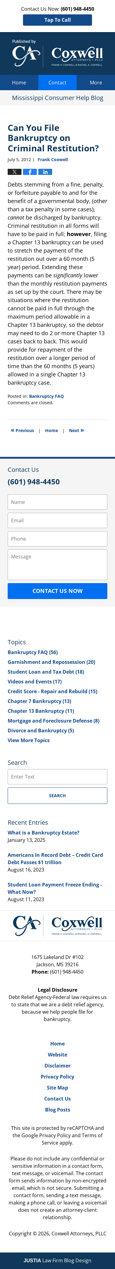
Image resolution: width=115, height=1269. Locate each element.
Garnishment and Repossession (51, 662)
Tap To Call (57, 20)
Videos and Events (35, 681)
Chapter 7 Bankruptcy (39, 701)
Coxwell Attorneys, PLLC (79, 1233)
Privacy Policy (57, 1076)
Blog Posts (57, 1109)
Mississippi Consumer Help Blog (57, 53)
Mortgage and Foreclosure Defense (53, 720)
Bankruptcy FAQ (46, 396)
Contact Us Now (57, 590)
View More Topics (29, 740)
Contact (57, 82)
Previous (22, 430)
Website (57, 1054)
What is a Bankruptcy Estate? (43, 832)
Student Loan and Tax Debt (46, 671)
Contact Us (57, 1098)
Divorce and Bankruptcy (41, 730)
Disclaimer (57, 1065)
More (96, 82)
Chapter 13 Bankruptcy (41, 711)
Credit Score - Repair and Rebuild (52, 691)
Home (19, 82)
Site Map (57, 1087)
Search (57, 795)
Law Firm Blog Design (57, 1260)
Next (76, 430)
